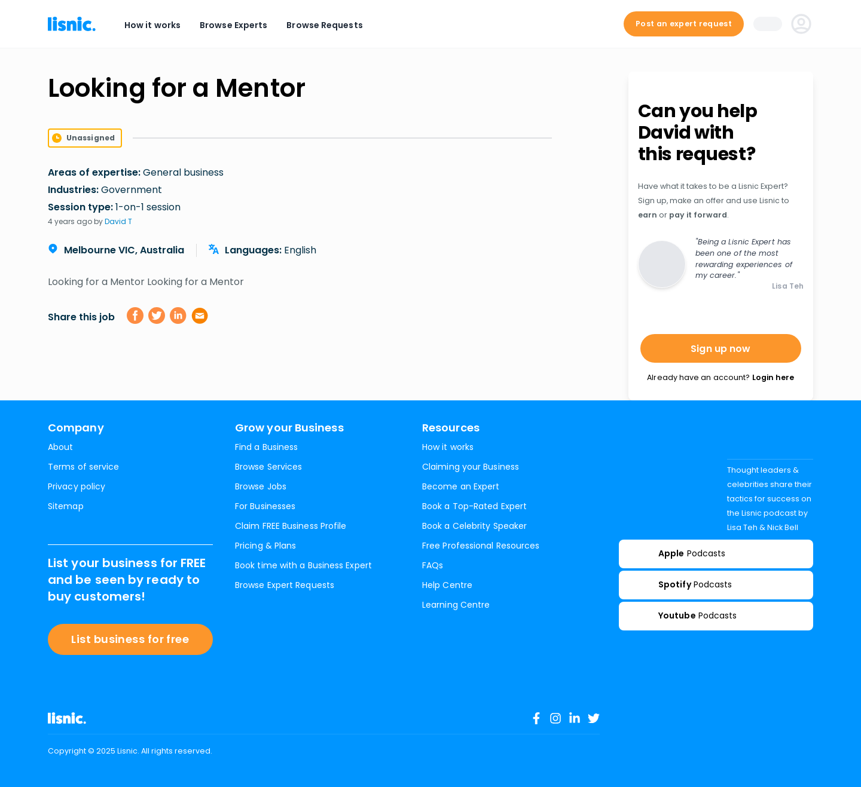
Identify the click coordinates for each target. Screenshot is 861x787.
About (60, 447)
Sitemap (66, 506)
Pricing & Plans (265, 546)
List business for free (130, 639)
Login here (773, 377)
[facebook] (135, 315)
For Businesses (265, 506)
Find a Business (266, 447)
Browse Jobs (260, 486)
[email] (199, 315)
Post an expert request (684, 24)
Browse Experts (233, 25)
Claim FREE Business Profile (290, 526)
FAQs (432, 565)
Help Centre (447, 585)
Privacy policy (76, 486)
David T (118, 221)
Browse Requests (324, 25)
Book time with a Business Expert (303, 565)
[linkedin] (178, 315)
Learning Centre (456, 605)
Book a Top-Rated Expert (474, 506)
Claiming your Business (470, 467)
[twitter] (156, 315)
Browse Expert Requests (284, 585)
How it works (152, 25)
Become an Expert (460, 486)
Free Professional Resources (480, 546)
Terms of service (83, 467)
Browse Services (268, 467)
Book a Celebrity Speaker (474, 526)
